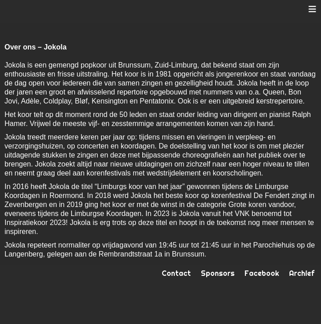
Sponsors (218, 273)
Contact (176, 273)
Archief (301, 273)
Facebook (261, 273)
